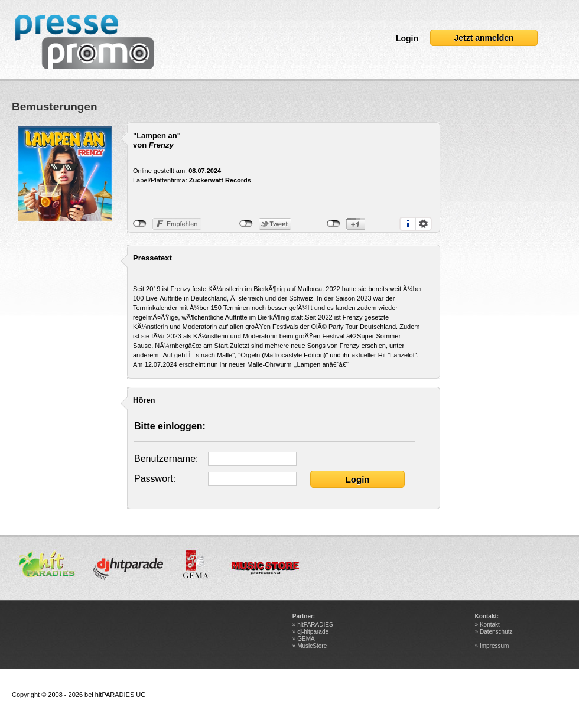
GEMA (305, 638)
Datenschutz (496, 631)
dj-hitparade (312, 631)
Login (407, 38)
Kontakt (490, 624)
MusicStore (312, 646)
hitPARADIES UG (120, 694)
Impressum (494, 646)
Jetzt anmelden (483, 38)
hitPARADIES (315, 624)
